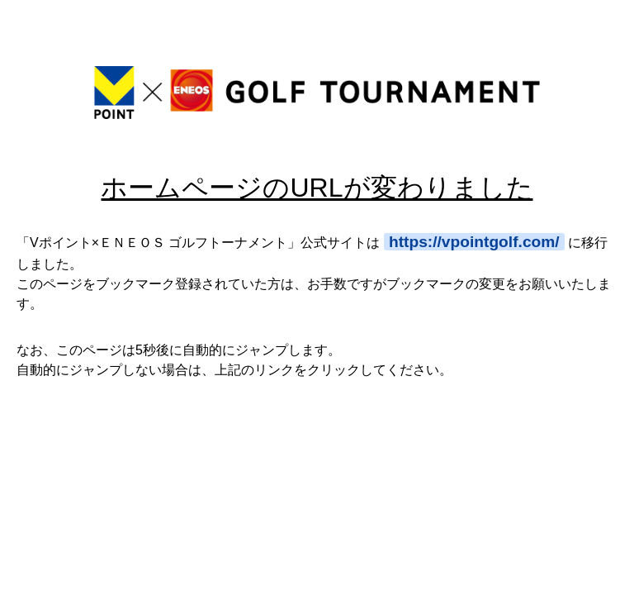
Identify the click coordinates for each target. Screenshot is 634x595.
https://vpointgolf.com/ (474, 241)
